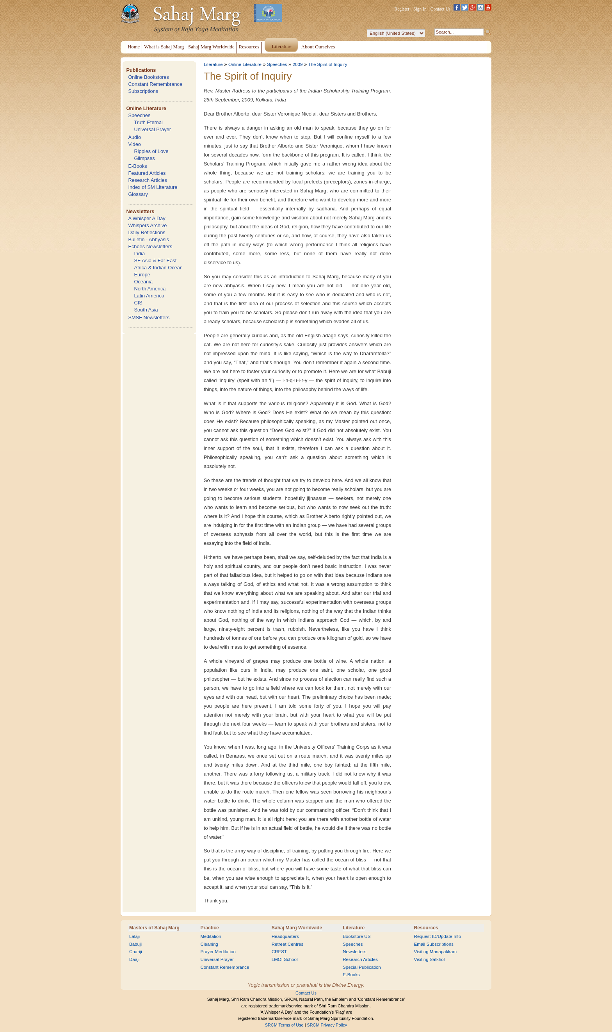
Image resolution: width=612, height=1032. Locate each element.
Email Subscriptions (434, 944)
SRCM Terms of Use (284, 1025)
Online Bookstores (148, 77)
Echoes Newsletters (150, 246)
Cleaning (209, 944)
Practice (209, 928)
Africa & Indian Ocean (158, 267)
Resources (426, 928)
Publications (141, 70)
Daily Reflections (146, 232)
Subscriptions (143, 91)
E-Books (137, 166)
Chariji (135, 951)
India (139, 253)
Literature (213, 64)
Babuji (135, 944)
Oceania (143, 282)
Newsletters (140, 211)
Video (134, 144)
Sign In (420, 9)
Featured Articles (146, 173)
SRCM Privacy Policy (327, 1025)
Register (402, 9)
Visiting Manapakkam (435, 951)
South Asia (146, 310)
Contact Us (441, 9)
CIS (138, 303)
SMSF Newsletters (148, 317)
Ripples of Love (151, 151)
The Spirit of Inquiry (327, 64)
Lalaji (134, 936)
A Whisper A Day (146, 218)
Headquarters (285, 936)
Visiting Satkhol (429, 959)
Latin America (149, 296)
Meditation (210, 936)
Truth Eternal (148, 122)
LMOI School (285, 959)
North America (149, 289)
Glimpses (144, 158)
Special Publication (362, 967)
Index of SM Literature (152, 187)
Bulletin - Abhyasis (148, 239)
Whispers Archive (147, 225)
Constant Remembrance (155, 84)
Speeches (139, 115)
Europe (142, 275)
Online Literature (146, 108)
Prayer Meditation (218, 951)
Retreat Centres (288, 944)
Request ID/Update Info (437, 936)
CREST (279, 951)
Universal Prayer (152, 129)
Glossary (138, 194)
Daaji (134, 959)
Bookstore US (356, 936)
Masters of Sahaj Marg (154, 928)
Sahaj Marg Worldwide (297, 928)
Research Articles (147, 180)
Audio (134, 137)
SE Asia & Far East (155, 260)
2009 (298, 64)
